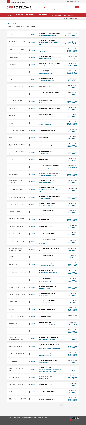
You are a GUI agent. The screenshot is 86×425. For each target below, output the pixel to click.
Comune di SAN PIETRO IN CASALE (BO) (48, 337)
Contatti (18, 417)
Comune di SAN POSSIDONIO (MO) (47, 239)
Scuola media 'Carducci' (44, 153)
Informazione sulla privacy (27, 417)
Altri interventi (56, 15)
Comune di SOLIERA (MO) (44, 137)
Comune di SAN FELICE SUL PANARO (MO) (49, 33)
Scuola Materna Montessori (45, 124)
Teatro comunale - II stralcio (45, 73)
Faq (14, 417)
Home (10, 15)
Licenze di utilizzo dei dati (38, 417)
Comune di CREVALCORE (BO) (45, 56)
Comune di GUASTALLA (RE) (45, 353)
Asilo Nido (40, 102)
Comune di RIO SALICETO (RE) (46, 278)
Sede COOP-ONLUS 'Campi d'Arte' (46, 339)
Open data (47, 417)
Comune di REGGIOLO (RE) (45, 86)
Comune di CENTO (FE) (44, 159)
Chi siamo (9, 417)
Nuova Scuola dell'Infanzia (44, 355)
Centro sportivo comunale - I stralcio (47, 35)
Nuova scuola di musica (44, 288)
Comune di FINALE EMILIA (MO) (46, 40)
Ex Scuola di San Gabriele (44, 378)
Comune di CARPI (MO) (44, 71)
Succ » (76, 404)
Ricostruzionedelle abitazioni (30, 15)
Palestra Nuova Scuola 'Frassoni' (46, 205)
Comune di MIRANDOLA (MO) (45, 270)
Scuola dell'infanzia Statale (44, 182)
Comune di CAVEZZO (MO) (45, 226)
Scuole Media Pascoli (43, 95)
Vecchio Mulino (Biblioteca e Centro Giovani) (49, 348)
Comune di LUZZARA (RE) (44, 316)
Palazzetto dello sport (43, 362)
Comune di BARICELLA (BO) (45, 376)
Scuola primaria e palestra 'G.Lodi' (46, 80)
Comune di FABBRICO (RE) (45, 100)
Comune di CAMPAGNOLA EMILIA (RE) (48, 360)
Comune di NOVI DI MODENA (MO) (47, 130)
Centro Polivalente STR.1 (44, 281)
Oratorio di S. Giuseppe (44, 168)
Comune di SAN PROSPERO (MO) (46, 180)
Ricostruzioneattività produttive (43, 15)
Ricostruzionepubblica (19, 15)
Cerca (77, 7)
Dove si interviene (68, 15)
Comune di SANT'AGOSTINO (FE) (46, 187)
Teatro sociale (41, 51)
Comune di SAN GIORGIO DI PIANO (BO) (48, 165)
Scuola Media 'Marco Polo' (44, 58)
